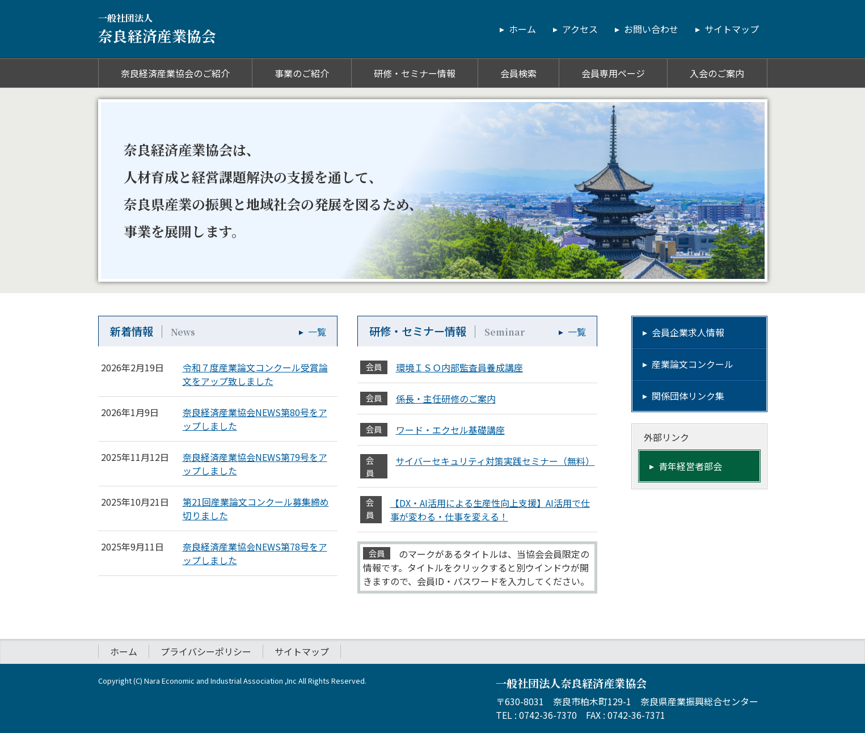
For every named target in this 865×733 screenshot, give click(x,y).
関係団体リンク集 (688, 395)
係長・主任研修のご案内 (446, 398)
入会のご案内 (717, 73)
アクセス (580, 29)
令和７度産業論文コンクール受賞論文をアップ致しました (255, 374)
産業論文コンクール (692, 364)
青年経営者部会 (690, 466)
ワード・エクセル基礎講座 (450, 430)
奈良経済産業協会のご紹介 (175, 73)
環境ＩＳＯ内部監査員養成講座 (459, 367)
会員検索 (518, 73)
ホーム (522, 29)
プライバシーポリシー (206, 651)
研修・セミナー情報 (414, 73)
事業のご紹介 (302, 73)
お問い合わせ (651, 29)
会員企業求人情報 (688, 332)
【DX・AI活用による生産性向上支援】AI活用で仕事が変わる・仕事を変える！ (490, 509)
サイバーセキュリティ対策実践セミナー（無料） (494, 461)
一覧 (317, 331)
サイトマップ (731, 29)
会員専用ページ (613, 73)
